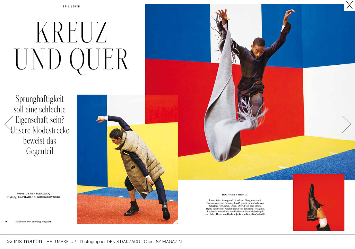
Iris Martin (28, 241)
